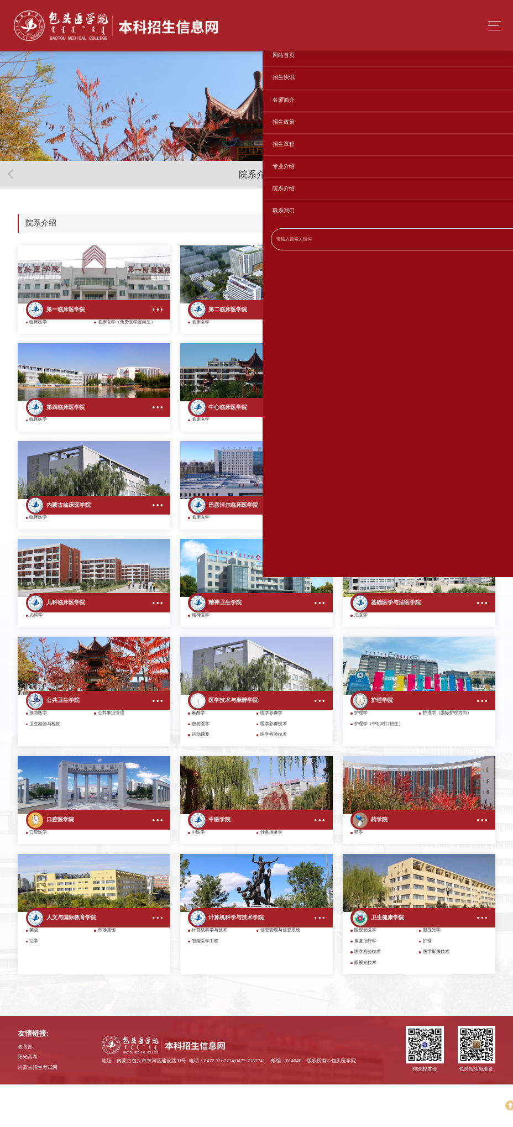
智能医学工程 (205, 983)
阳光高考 (28, 1099)
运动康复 (201, 764)
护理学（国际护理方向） (447, 743)
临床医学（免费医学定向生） (126, 328)
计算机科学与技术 (209, 972)
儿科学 (36, 639)
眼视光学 (432, 972)
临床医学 (38, 328)
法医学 (361, 639)
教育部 (25, 1089)
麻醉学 (198, 743)
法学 (33, 983)
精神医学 (201, 639)
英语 (33, 972)
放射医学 (201, 754)
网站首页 (458, 223)
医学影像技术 (273, 754)
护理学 (361, 743)
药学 (358, 868)
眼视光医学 (365, 972)
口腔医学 (38, 868)
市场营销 (107, 972)
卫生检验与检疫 (44, 754)
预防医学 (38, 743)
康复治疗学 (365, 983)
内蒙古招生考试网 (37, 1109)
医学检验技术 (273, 764)
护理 (427, 983)
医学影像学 (271, 743)
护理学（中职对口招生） (378, 754)
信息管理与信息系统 (280, 972)
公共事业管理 (111, 743)
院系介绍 (483, 223)
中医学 (198, 868)
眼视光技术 (365, 1005)
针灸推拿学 (271, 868)
